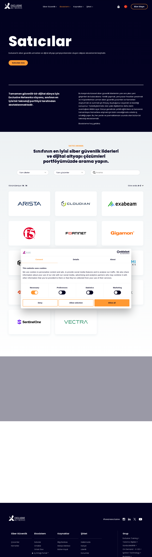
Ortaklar (37, 546)
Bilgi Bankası (63, 542)
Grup (125, 534)
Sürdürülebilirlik (129, 545)
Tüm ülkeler (31, 172)
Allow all (112, 303)
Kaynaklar (78, 6)
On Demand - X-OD (131, 549)
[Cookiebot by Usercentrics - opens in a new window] (118, 252)
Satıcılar (37, 542)
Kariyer (84, 546)
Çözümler (15, 542)
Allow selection (76, 303)
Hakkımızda (85, 542)
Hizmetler (15, 546)
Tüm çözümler (68, 172)
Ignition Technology (131, 553)
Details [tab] (76, 259)
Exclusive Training (130, 538)
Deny (40, 303)
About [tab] (113, 259)
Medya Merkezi (64, 546)
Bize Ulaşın (139, 6)
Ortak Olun (39, 549)
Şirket (89, 6)
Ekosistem (65, 6)
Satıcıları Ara (18, 63)
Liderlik (83, 549)
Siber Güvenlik (50, 6)
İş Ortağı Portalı (39, 553)
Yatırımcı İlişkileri (129, 542)
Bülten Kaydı (63, 549)
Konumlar (85, 553)
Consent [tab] (39, 259)
